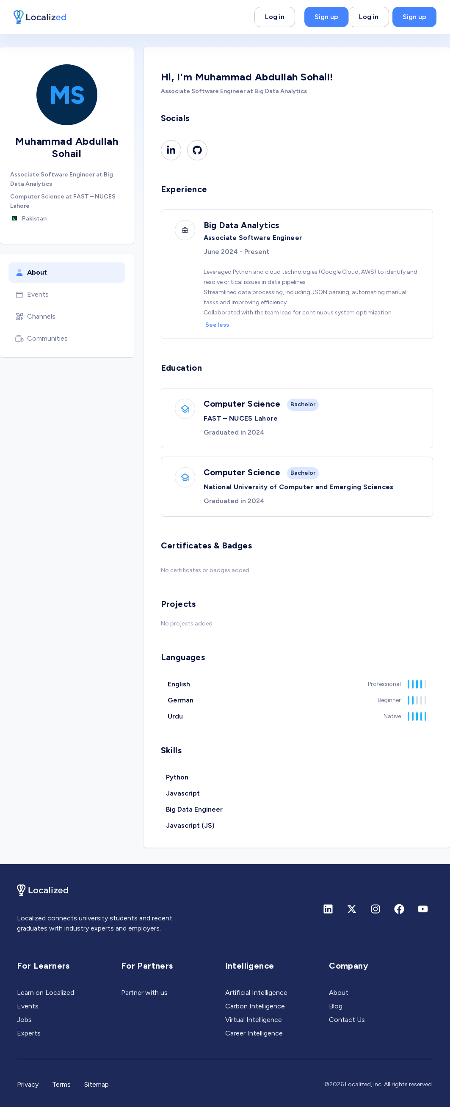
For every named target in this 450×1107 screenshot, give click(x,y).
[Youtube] (423, 909)
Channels (35, 316)
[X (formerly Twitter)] (352, 909)
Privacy (28, 1084)
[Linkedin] (171, 150)
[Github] (197, 150)
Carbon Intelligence (255, 1006)
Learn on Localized (45, 993)
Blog (335, 1006)
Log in (274, 17)
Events (32, 294)
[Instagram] (375, 909)
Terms (61, 1084)
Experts (29, 1033)
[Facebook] (399, 909)
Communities (41, 338)
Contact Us (347, 1020)
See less (217, 324)
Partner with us (144, 993)
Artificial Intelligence (256, 993)
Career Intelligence (254, 1033)
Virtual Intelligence (253, 1020)
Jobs (24, 1020)
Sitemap (96, 1084)
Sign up (326, 17)
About (31, 272)
